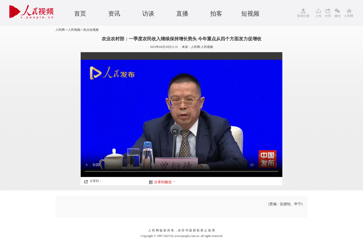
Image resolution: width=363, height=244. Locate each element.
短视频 (250, 13)
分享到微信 (165, 182)
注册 (307, 16)
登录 (300, 16)
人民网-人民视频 (202, 47)
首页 (80, 13)
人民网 (348, 16)
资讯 (114, 13)
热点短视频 (91, 30)
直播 (182, 13)
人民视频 (74, 30)
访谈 (148, 13)
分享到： (96, 181)
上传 (318, 16)
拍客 (216, 13)
